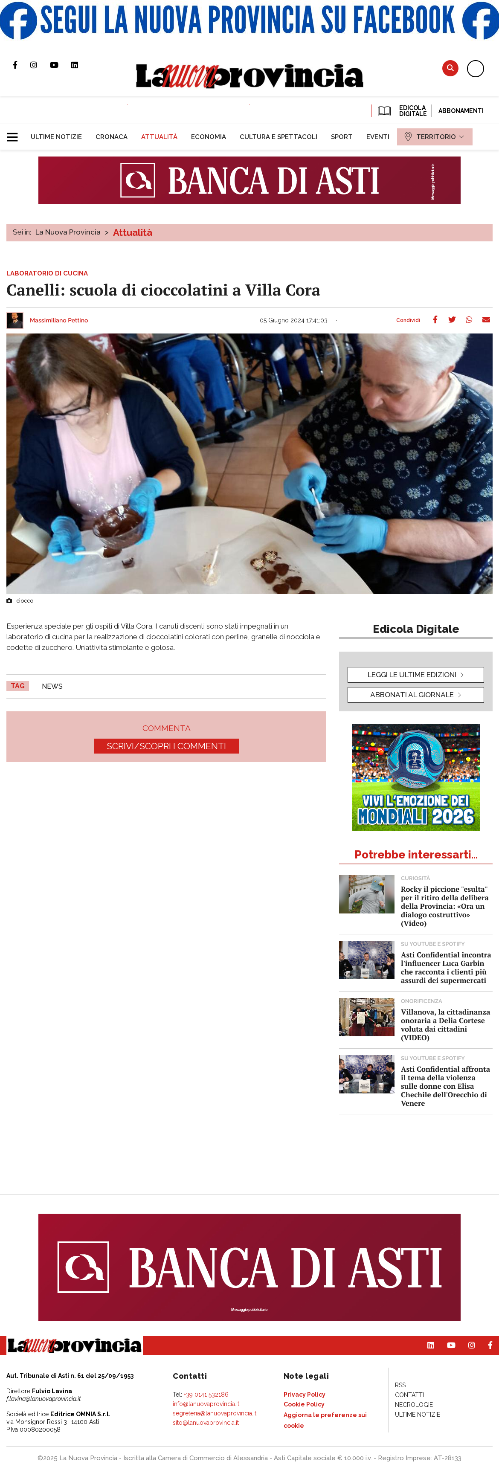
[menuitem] (56, 136)
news (52, 686)
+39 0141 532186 (206, 1394)
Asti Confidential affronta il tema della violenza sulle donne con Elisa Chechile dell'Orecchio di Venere (445, 1086)
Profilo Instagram (40, 65)
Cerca (450, 68)
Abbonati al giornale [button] (412, 694)
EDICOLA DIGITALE (401, 110)
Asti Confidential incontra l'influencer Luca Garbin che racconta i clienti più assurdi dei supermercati (446, 967)
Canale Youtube (60, 65)
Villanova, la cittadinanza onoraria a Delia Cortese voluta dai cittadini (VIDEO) (445, 1024)
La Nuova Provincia (68, 232)
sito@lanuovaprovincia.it (206, 1422)
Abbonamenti (461, 110)
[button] (15, 133)
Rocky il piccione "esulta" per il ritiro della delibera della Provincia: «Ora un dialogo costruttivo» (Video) (445, 906)
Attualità (132, 232)
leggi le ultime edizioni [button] (412, 674)
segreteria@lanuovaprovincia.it (214, 1413)
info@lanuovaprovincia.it (206, 1403)
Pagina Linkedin (81, 65)
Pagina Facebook (21, 65)
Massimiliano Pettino (59, 320)
